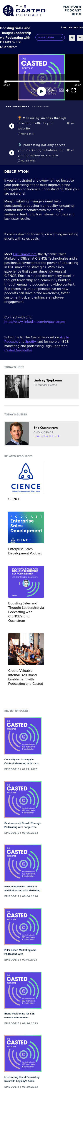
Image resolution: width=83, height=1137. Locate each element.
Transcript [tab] (41, 106)
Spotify (30, 341)
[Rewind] (33, 91)
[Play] (41, 91)
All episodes (72, 27)
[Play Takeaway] (11, 126)
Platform (72, 7)
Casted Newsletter (18, 350)
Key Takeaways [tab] (17, 106)
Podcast (73, 10)
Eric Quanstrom (24, 254)
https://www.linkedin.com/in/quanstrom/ (34, 322)
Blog (76, 14)
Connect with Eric (46, 436)
